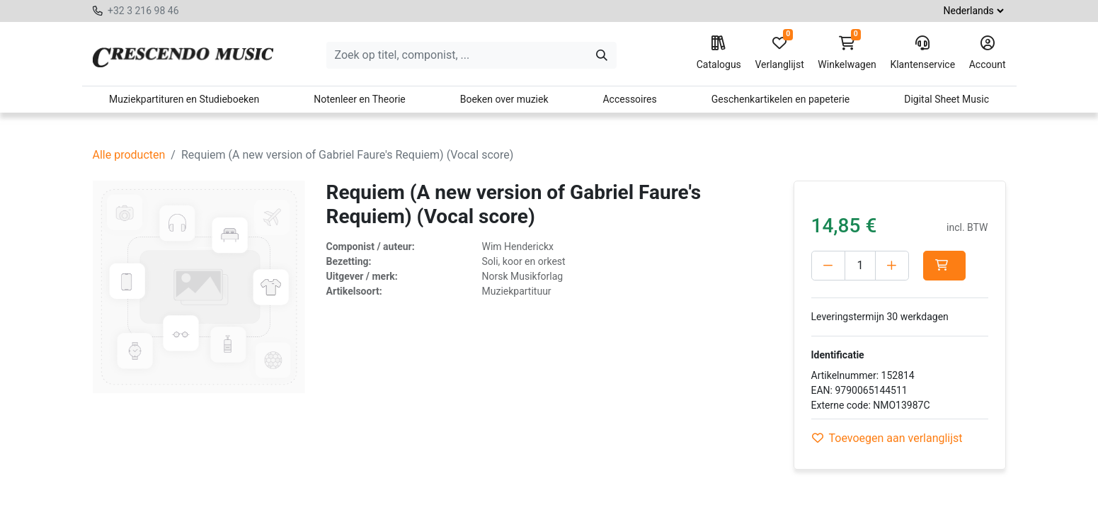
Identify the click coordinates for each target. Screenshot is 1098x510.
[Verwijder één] (828, 265)
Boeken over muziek (504, 99)
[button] (944, 265)
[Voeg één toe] (892, 265)
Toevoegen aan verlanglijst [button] (887, 438)
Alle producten (129, 155)
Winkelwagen (847, 53)
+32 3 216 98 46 (143, 10)
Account (987, 53)
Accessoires (629, 99)
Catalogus (719, 53)
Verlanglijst (779, 53)
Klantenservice (922, 53)
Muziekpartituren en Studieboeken (184, 99)
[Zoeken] (602, 55)
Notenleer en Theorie (360, 99)
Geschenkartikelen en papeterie (780, 99)
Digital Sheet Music (946, 99)
